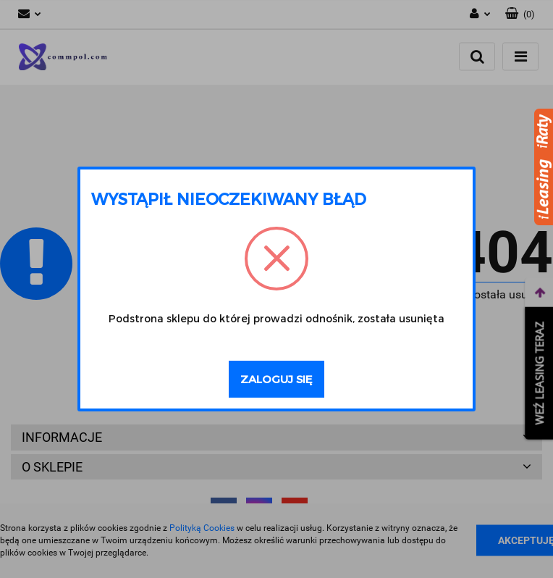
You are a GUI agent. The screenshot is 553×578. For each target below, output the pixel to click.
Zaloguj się (276, 378)
